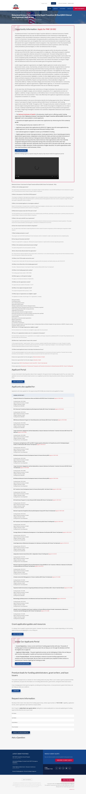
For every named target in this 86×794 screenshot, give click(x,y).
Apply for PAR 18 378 (61, 598)
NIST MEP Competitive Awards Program (21, 757)
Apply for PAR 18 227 (41, 444)
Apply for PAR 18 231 (39, 566)
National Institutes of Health (30, 19)
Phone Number (15, 727)
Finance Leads (71, 3)
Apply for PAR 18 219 (64, 543)
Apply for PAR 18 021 (57, 500)
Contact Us (70, 8)
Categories (62, 8)
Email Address (14, 722)
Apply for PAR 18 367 (58, 521)
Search (53, 3)
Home (49, 8)
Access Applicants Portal (23, 663)
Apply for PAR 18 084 (58, 398)
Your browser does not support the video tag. (37, 168)
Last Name (14, 717)
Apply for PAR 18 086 (24, 467)
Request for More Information (20, 732)
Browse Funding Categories (30, 771)
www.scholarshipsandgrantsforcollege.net (65, 783)
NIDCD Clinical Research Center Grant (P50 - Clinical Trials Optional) (33, 363)
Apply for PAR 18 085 (22, 432)
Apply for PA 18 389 (45, 611)
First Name (14, 713)
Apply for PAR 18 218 (67, 532)
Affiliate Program (62, 3)
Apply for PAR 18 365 (53, 455)
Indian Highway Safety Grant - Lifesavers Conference (24, 766)
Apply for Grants (79, 8)
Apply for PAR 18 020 (59, 409)
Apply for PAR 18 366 (57, 489)
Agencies (55, 8)
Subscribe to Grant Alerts (64, 760)
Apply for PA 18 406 (68, 587)
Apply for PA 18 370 (53, 554)
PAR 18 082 (39, 19)
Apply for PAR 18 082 (47, 29)
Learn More (16, 690)
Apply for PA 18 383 (56, 577)
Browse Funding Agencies (18, 771)
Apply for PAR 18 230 (60, 510)
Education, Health (19, 19)
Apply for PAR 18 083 (62, 420)
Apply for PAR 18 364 (53, 478)
